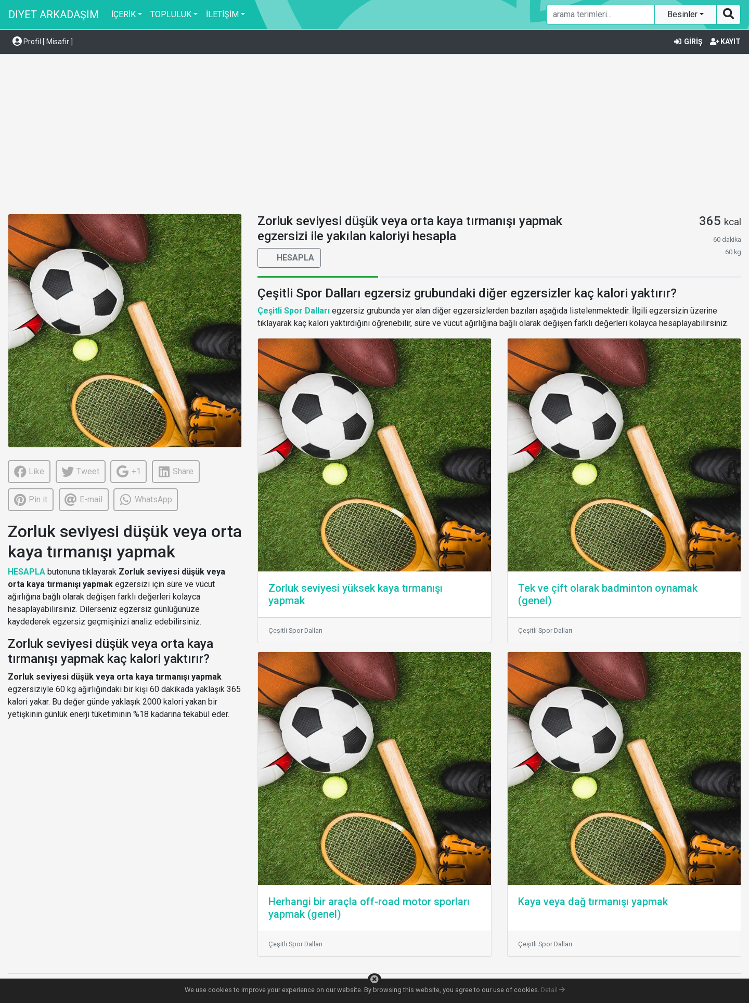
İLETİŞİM (222, 14)
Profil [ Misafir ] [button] (42, 41)
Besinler (683, 14)
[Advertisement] (374, 136)
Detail (553, 990)
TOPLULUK (170, 14)
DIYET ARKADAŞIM (53, 14)
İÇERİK (123, 14)
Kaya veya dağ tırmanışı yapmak (593, 901)
